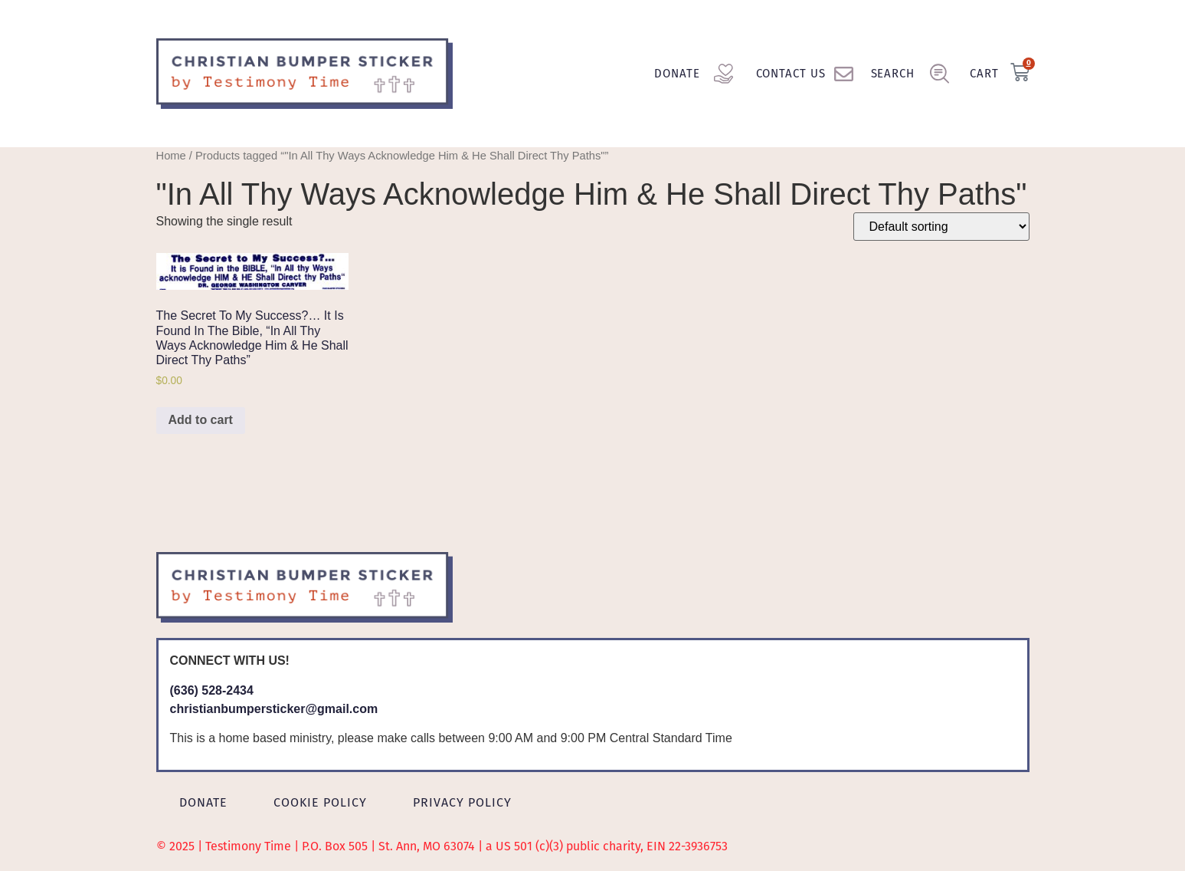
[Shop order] (941, 226)
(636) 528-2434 (212, 690)
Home (171, 156)
